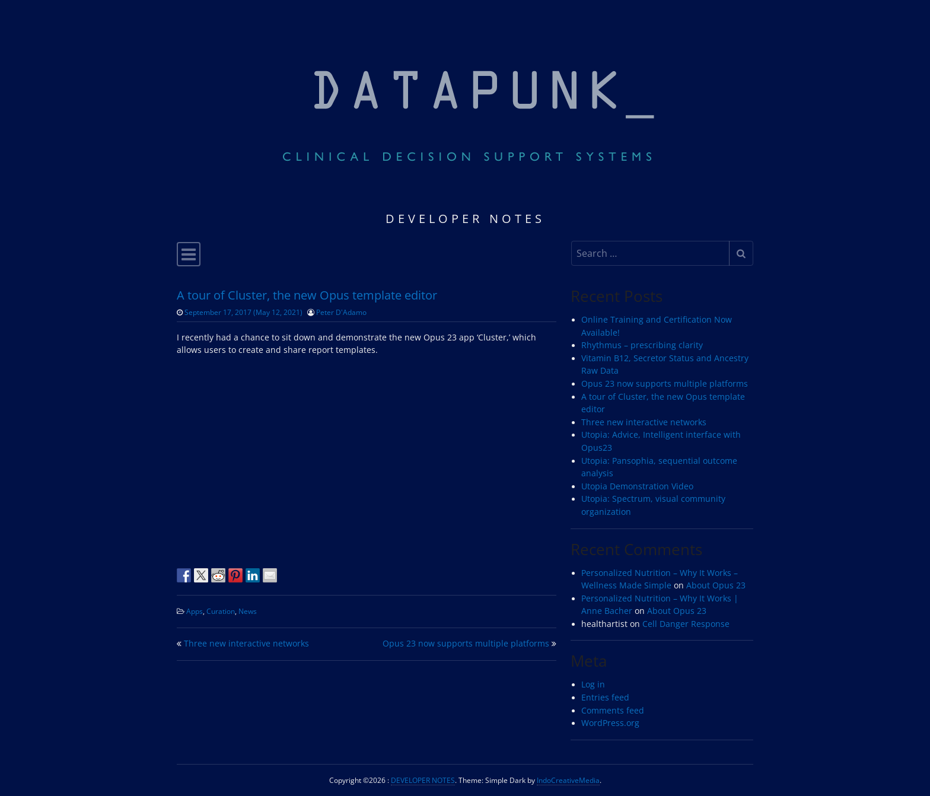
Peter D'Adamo (341, 312)
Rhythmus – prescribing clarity (642, 345)
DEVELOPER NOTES (423, 780)
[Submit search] (741, 253)
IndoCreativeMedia (568, 780)
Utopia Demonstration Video (637, 486)
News (247, 611)
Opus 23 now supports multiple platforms (466, 643)
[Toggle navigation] (188, 254)
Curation (220, 611)
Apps (194, 611)
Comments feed (612, 710)
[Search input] (650, 253)
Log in (593, 684)
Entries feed (605, 697)
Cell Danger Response (686, 624)
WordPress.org (610, 723)
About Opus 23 (716, 585)
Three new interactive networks (246, 643)
